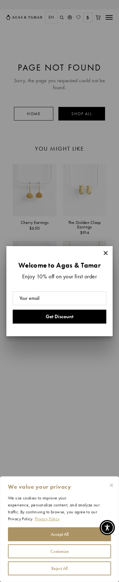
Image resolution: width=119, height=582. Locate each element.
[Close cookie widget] (111, 485)
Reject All (59, 568)
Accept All (60, 534)
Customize (59, 551)
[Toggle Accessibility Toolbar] (107, 528)
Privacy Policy (47, 519)
